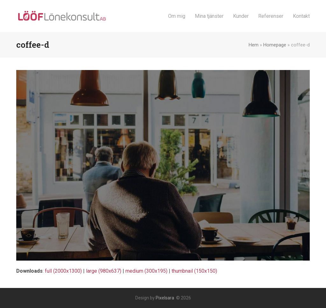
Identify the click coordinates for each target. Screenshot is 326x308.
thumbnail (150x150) (194, 271)
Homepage (274, 45)
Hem (254, 45)
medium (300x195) (146, 271)
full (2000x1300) (63, 271)
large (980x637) (103, 271)
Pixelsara (165, 297)
